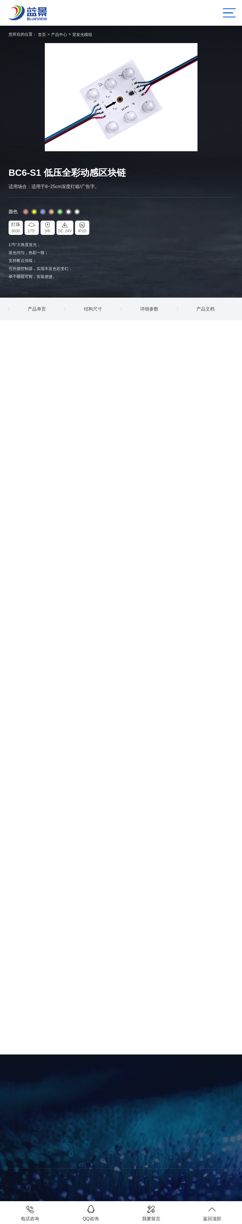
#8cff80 (60, 212)
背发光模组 (82, 34)
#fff (77, 212)
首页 (42, 34)
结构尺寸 (93, 308)
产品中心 (59, 34)
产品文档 (205, 308)
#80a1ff (43, 212)
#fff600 (34, 212)
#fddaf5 (68, 212)
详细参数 (149, 308)
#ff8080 (26, 212)
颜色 (13, 211)
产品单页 (37, 308)
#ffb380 (51, 212)
